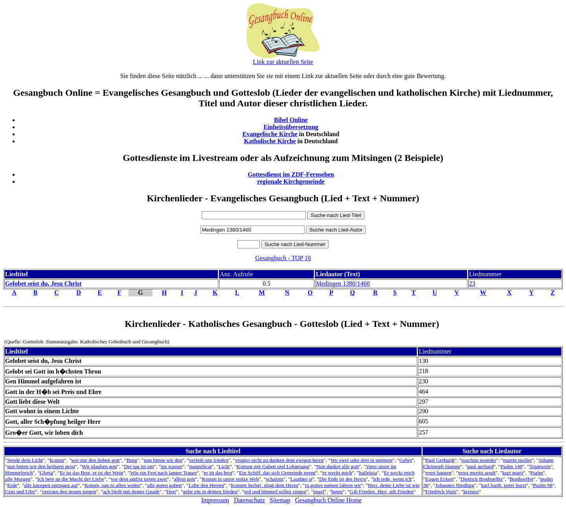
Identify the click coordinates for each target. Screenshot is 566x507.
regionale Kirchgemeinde (290, 181)
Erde (12, 485)
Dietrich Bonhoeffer (482, 479)
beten (337, 491)
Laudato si (301, 479)
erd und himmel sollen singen (275, 491)
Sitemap (280, 500)
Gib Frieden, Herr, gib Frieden (381, 491)
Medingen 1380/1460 (342, 283)
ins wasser (171, 466)
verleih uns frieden (208, 460)
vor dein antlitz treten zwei (139, 479)
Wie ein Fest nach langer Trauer (163, 473)
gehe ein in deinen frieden (210, 491)
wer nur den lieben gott (95, 460)
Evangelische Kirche (270, 134)
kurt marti (512, 473)
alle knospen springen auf (51, 485)
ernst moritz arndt (477, 473)
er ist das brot (218, 473)
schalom (274, 479)
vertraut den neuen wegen (69, 491)
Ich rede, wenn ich (392, 479)
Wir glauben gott (99, 466)
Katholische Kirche (270, 141)
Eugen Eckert (439, 479)
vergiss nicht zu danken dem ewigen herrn (279, 460)
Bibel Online (291, 120)
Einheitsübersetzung (290, 127)
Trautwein (540, 466)
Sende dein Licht (24, 460)
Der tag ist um (139, 466)
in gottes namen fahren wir (333, 485)
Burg (132, 460)
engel (319, 491)
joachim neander (478, 460)
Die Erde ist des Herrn (342, 479)
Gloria (46, 473)
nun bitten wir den (163, 460)
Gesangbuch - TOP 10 (283, 258)
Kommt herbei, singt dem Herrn (264, 485)
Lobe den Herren (206, 485)
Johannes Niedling (455, 485)
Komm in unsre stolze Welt (230, 479)
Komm (57, 460)
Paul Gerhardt (439, 460)
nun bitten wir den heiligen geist (41, 466)
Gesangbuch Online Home (328, 500)
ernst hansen (438, 473)
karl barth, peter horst (503, 485)
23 (472, 283)
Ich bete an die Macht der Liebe (70, 479)
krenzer (471, 491)
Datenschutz (249, 500)
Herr (171, 491)
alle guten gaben (164, 485)
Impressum (215, 500)
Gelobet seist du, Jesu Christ (43, 283)
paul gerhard (480, 466)
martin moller (517, 460)
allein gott (184, 479)
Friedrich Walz (440, 491)
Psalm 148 (511, 466)
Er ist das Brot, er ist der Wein (91, 473)
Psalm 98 (542, 485)
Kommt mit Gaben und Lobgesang (273, 466)
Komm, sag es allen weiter (112, 485)
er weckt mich (337, 473)
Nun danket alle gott (337, 466)
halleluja (368, 473)
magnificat (200, 466)
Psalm (536, 473)
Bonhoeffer (521, 479)
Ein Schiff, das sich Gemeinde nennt (277, 473)
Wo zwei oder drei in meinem (362, 460)
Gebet (405, 460)
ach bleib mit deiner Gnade (131, 491)
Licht (224, 466)
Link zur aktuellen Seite (283, 61)
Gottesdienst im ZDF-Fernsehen (291, 174)
